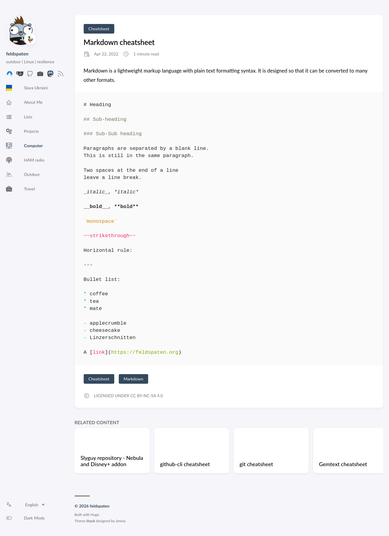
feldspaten (17, 53)
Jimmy (120, 521)
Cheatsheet (98, 28)
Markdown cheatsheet (119, 42)
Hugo (95, 514)
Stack (90, 521)
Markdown (133, 378)
